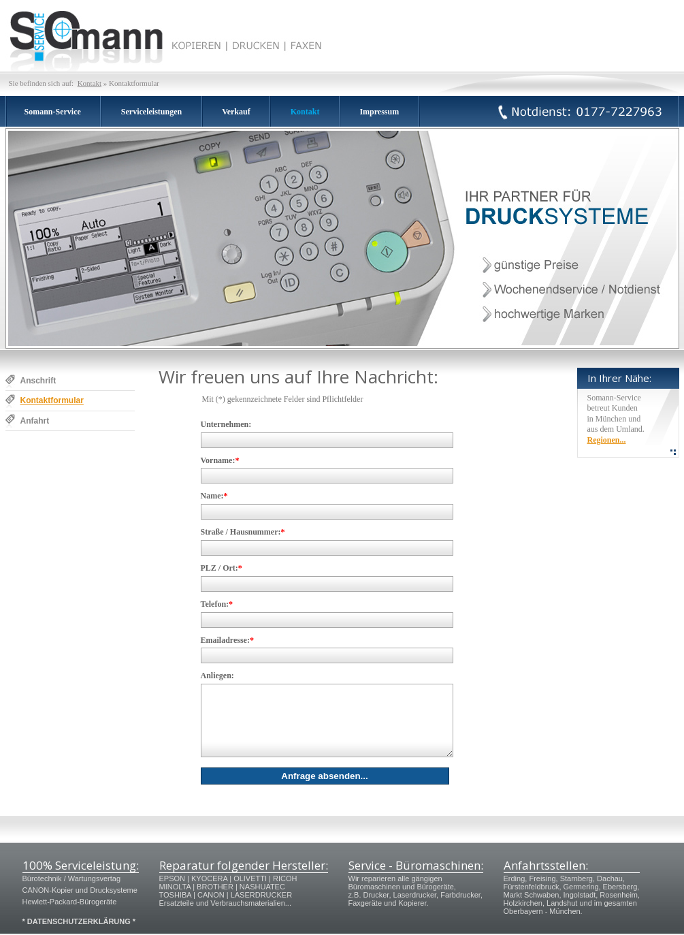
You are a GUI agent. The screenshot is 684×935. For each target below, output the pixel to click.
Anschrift (38, 380)
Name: (214, 496)
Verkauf (236, 111)
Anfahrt (35, 421)
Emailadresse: (227, 640)
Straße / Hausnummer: (243, 532)
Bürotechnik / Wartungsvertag (71, 878)
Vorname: (220, 460)
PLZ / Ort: (221, 568)
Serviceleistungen (151, 111)
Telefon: (217, 604)
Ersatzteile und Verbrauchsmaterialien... (225, 903)
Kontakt (89, 83)
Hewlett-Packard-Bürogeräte (69, 902)
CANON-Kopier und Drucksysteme (79, 890)
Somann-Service (53, 111)
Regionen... (606, 440)
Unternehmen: (226, 424)
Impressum (379, 111)
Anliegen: (217, 675)
